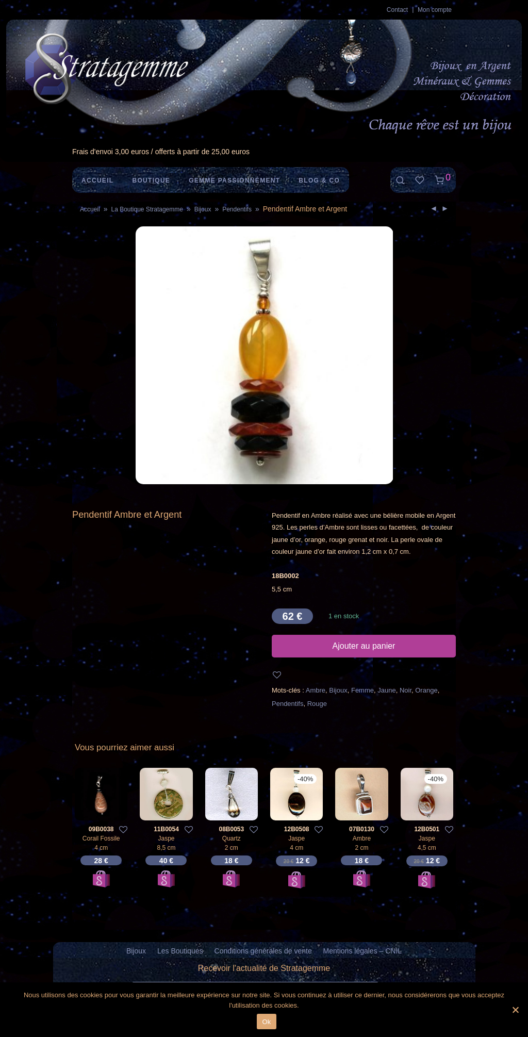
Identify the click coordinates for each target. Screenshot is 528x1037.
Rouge (317, 703)
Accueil (97, 180)
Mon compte (435, 10)
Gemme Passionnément (234, 180)
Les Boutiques (180, 951)
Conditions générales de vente (263, 951)
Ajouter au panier (364, 645)
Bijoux (202, 209)
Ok (266, 1022)
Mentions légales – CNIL (362, 951)
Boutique (151, 180)
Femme (362, 690)
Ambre (315, 690)
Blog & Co (319, 180)
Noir (405, 690)
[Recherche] (400, 180)
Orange (426, 690)
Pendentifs (237, 209)
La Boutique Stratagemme (147, 209)
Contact (397, 10)
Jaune (386, 690)
